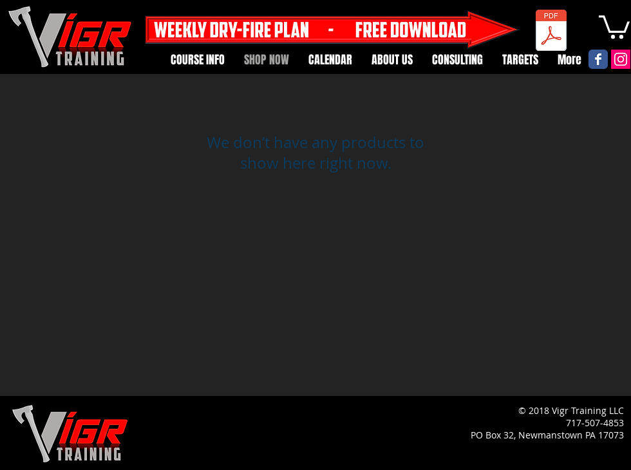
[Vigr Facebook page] (598, 59)
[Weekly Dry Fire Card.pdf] (551, 32)
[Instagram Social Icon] (620, 59)
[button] (614, 26)
